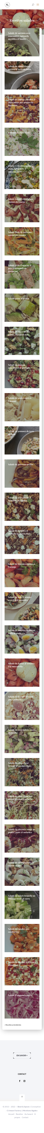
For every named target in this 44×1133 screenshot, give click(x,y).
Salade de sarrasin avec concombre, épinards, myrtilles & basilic (19, 36)
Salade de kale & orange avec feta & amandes (19, 598)
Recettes (19, 1125)
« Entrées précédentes (12, 1025)
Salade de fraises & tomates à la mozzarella (21, 665)
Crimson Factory (14, 1122)
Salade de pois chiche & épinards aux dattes (19, 499)
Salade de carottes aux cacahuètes (18, 930)
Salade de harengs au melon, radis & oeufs (22, 632)
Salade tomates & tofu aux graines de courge (20, 200)
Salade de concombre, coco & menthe (21, 731)
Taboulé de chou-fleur (19, 132)
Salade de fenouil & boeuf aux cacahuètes (20, 698)
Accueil (11, 1125)
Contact (25, 1128)
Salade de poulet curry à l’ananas (19, 399)
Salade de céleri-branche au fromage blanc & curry (21, 897)
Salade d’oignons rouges (20, 995)
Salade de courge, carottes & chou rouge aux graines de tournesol (21, 102)
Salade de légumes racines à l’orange (21, 565)
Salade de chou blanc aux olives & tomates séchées (20, 798)
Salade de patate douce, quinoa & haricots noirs (19, 68)
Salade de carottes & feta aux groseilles (22, 963)
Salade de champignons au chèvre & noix (21, 864)
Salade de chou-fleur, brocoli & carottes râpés (19, 764)
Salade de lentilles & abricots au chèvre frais (19, 532)
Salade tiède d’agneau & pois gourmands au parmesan (19, 268)
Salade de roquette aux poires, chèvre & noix (19, 333)
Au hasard (29, 1125)
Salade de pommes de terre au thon (21, 433)
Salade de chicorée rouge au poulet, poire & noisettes (21, 831)
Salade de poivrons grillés (20, 464)
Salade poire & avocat (18, 298)
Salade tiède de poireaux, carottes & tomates (20, 233)
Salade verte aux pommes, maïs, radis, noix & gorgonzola (20, 168)
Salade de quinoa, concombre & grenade (19, 366)
